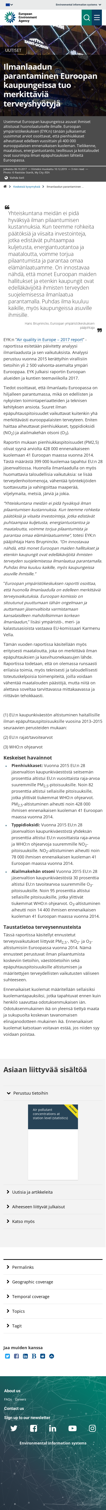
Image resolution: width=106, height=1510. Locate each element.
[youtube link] (72, 1429)
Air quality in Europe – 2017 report (50, 339)
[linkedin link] (53, 1429)
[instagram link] (92, 1429)
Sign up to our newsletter (27, 1417)
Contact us (14, 1408)
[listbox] (78, 5)
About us (12, 1391)
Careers (20, 1399)
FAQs (8, 1399)
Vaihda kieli (17, 178)
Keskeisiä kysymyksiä (26, 186)
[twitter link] (14, 1429)
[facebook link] (33, 1429)
